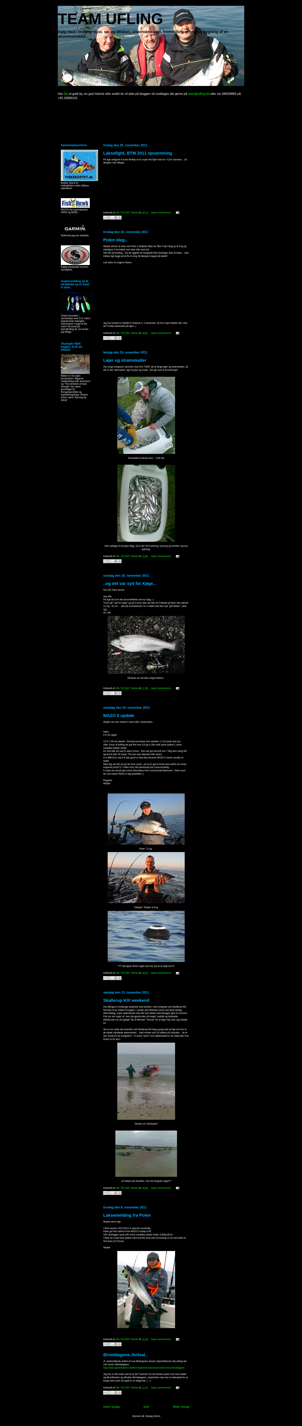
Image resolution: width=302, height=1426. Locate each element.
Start (146, 1406)
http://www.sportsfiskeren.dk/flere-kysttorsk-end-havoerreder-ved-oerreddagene (144, 1367)
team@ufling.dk (198, 93)
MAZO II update (118, 715)
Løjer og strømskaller (124, 360)
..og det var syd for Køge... (129, 583)
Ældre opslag (181, 1406)
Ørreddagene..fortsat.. (125, 1354)
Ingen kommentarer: (161, 212)
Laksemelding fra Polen (127, 1215)
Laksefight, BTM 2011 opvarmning (137, 153)
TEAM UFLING (110, 18)
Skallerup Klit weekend (126, 1000)
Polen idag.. (115, 239)
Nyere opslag (111, 1406)
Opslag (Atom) (152, 1416)
